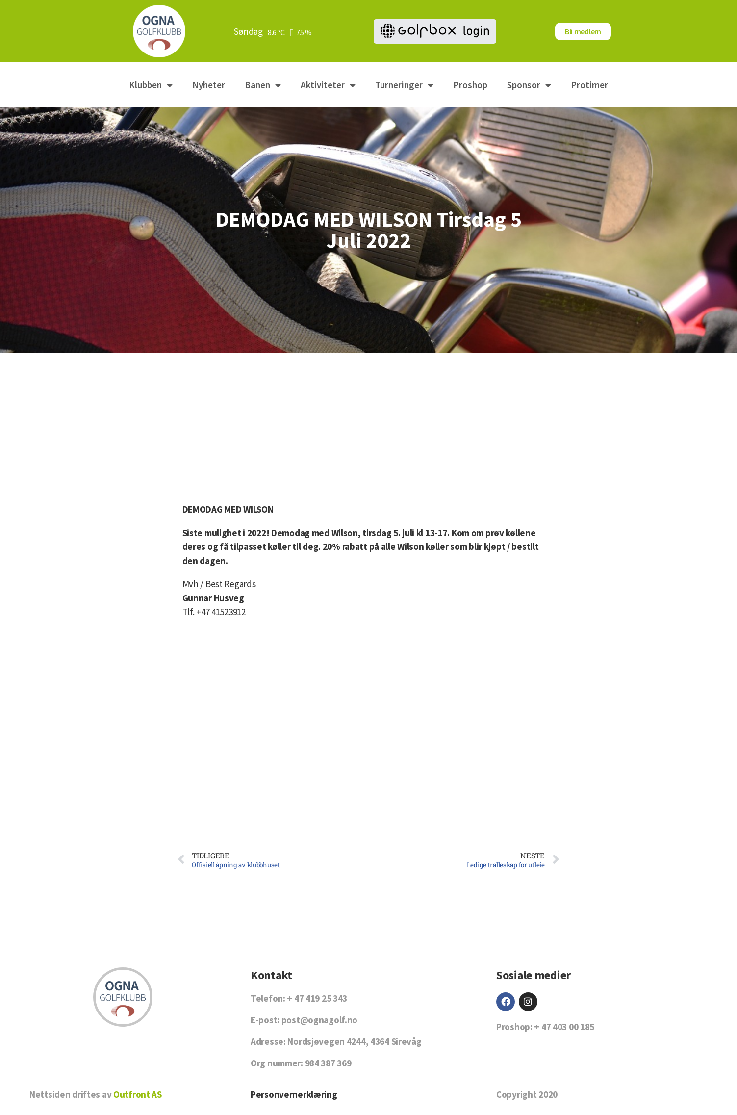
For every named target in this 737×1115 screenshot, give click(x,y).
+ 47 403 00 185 (564, 1027)
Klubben (151, 85)
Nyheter (208, 85)
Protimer (589, 85)
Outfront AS (137, 1094)
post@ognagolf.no (319, 1020)
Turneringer (404, 85)
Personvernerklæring (294, 1094)
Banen (263, 85)
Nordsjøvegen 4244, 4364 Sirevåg (354, 1041)
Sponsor (529, 85)
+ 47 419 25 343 (317, 998)
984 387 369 (328, 1063)
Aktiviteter (328, 85)
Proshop (470, 85)
